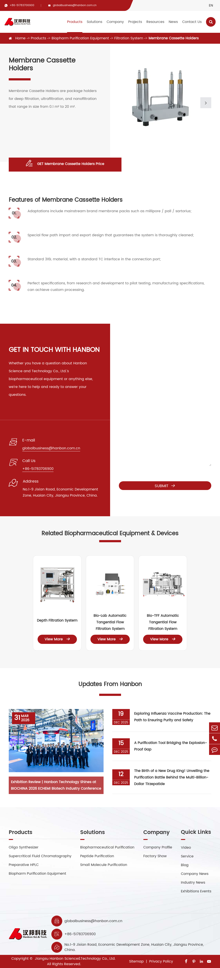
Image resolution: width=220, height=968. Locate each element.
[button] (205, 102)
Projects (135, 22)
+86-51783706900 (22, 5)
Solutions (94, 22)
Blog (185, 865)
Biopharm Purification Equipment (80, 38)
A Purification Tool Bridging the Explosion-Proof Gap (170, 746)
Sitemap (136, 961)
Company (115, 22)
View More (57, 639)
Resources (155, 22)
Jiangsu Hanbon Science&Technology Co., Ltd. (75, 958)
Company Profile (157, 847)
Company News (194, 874)
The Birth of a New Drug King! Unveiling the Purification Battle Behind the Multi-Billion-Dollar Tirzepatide (171, 777)
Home (20, 38)
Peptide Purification (97, 856)
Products (74, 22)
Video (186, 847)
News (173, 22)
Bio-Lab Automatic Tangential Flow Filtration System (110, 622)
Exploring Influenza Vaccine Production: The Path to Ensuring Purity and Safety (172, 717)
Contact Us (192, 22)
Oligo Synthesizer (23, 847)
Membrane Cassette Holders (174, 38)
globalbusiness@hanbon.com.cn (75, 5)
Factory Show (155, 856)
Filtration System (128, 38)
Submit (165, 485)
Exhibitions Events (196, 891)
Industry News (193, 882)
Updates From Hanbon (110, 684)
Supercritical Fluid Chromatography (40, 856)
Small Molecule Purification (103, 865)
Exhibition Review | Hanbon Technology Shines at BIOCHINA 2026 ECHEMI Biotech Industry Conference (56, 785)
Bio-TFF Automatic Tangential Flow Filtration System (163, 622)
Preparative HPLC (24, 865)
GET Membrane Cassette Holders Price (59, 164)
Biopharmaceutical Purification (107, 847)
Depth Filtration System (57, 620)
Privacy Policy (161, 961)
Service (187, 856)
